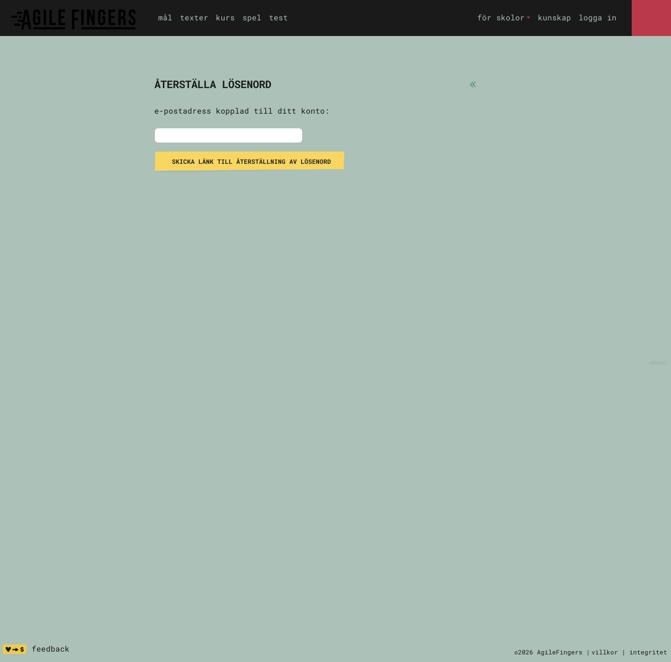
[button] (504, 18)
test (278, 17)
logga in (598, 17)
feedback (51, 648)
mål (165, 17)
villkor (604, 652)
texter (194, 17)
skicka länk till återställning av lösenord (250, 161)
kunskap (554, 17)
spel (251, 17)
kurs (225, 17)
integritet (648, 652)
